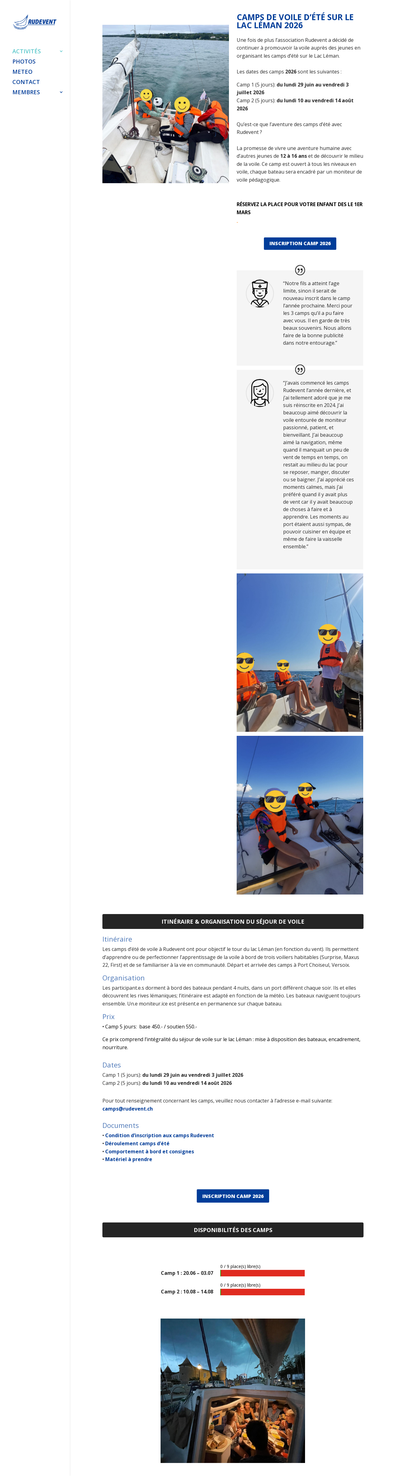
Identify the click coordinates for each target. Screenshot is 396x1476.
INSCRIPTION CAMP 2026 (300, 243)
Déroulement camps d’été (137, 1143)
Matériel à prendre (128, 1159)
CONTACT (26, 81)
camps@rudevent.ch (127, 1108)
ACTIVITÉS (26, 50)
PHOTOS (24, 61)
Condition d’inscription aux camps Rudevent (159, 1135)
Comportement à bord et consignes (149, 1151)
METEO (22, 71)
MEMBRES (26, 91)
